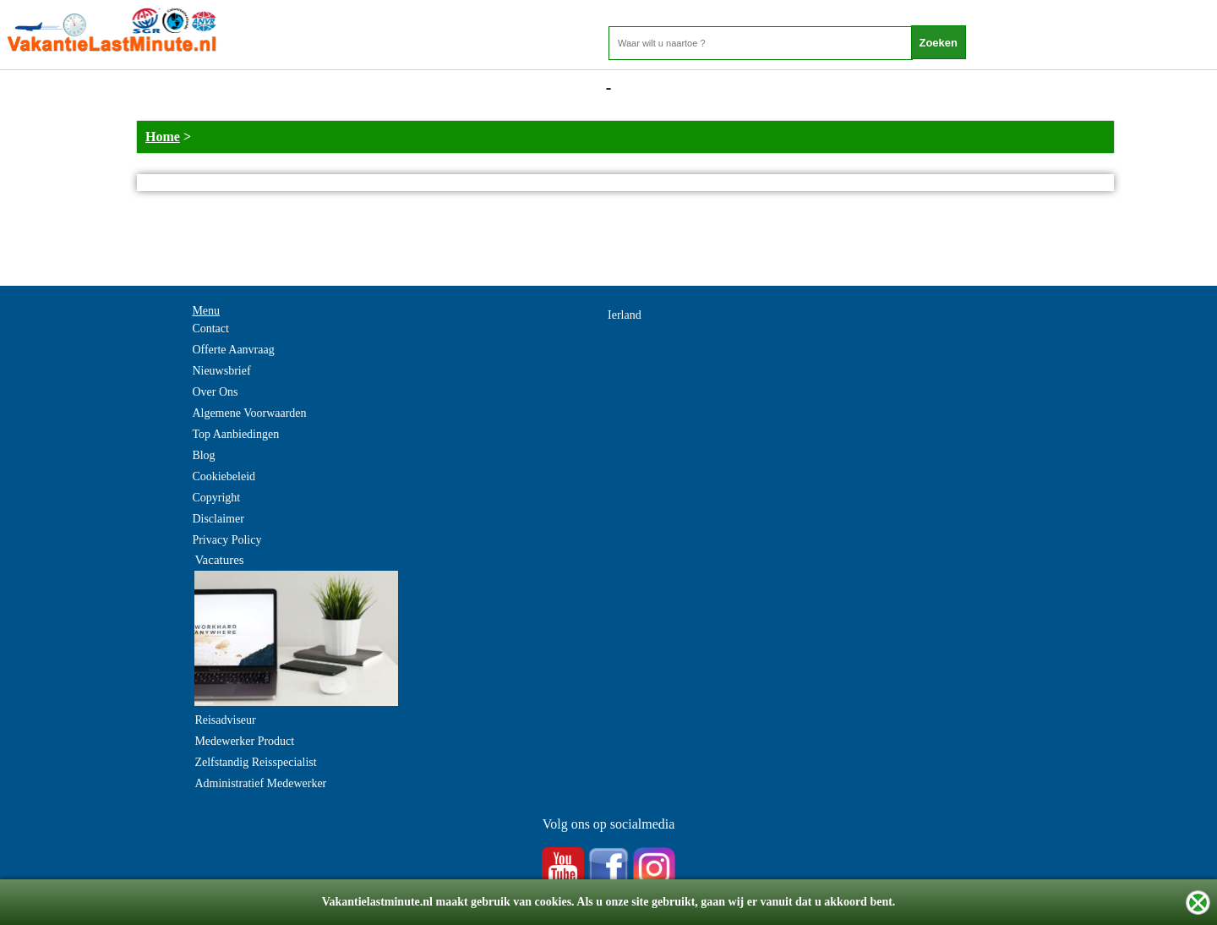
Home (162, 136)
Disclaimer (217, 518)
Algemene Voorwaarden (249, 413)
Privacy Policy (226, 540)
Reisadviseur (224, 720)
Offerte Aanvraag (233, 349)
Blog (203, 455)
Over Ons (214, 392)
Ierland (624, 315)
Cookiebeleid (223, 476)
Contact (210, 328)
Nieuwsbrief (221, 370)
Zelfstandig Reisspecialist (255, 762)
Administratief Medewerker (260, 783)
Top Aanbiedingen (235, 434)
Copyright (216, 497)
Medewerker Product (244, 741)
